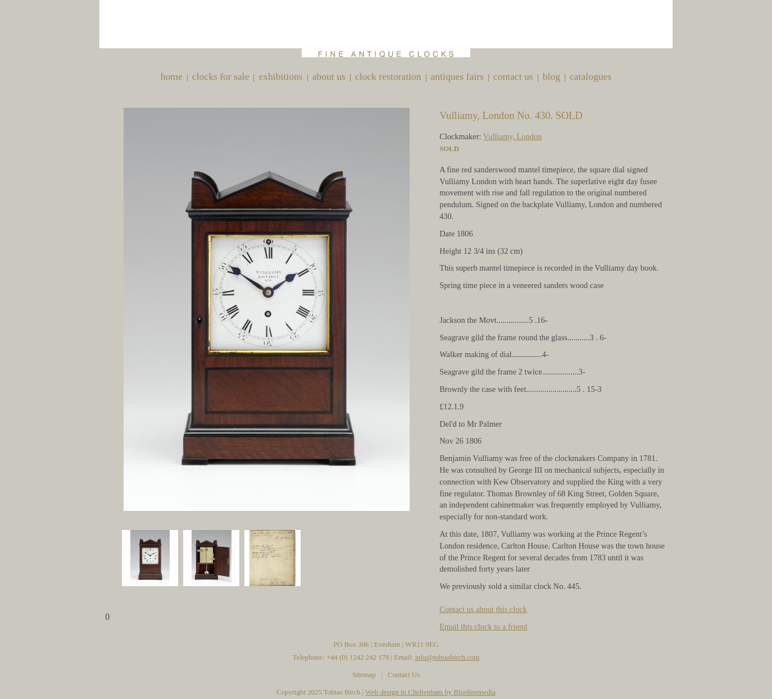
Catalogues (590, 76)
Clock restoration (388, 76)
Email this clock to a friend (483, 626)
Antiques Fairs (457, 76)
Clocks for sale (220, 76)
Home (172, 76)
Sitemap (364, 675)
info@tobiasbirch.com (447, 657)
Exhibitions (280, 76)
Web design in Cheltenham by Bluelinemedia (430, 692)
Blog (551, 76)
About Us (329, 76)
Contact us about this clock (483, 609)
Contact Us (513, 76)
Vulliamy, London (512, 136)
